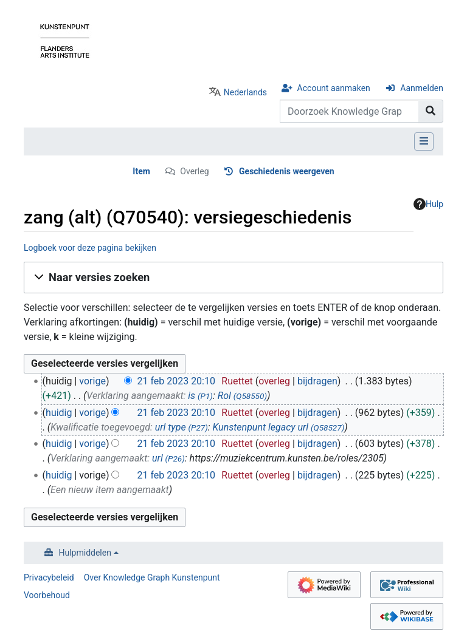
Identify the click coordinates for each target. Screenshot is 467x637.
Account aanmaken (333, 88)
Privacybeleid (49, 577)
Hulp (428, 204)
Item (141, 171)
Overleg (194, 171)
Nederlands (245, 92)
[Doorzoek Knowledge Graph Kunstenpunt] (349, 111)
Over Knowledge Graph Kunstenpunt (152, 577)
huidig (59, 412)
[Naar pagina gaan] (430, 111)
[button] (233, 277)
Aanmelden (421, 88)
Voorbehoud (47, 595)
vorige (92, 381)
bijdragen (317, 381)
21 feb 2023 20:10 (176, 381)
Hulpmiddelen (85, 552)
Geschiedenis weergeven (286, 171)
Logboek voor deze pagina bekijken (90, 248)
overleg (274, 381)
